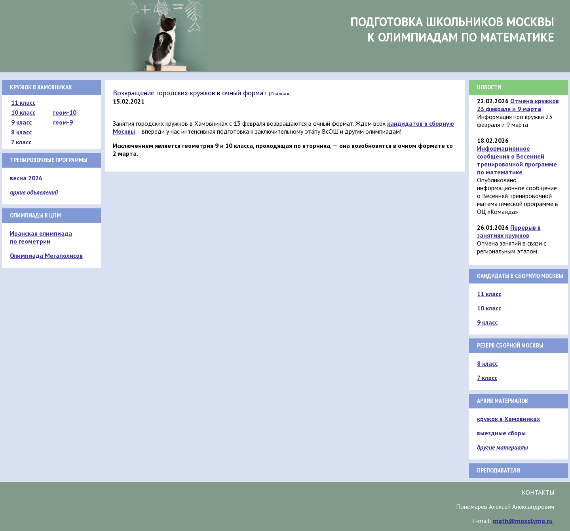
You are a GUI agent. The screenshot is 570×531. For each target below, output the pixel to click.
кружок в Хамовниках (508, 419)
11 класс (23, 102)
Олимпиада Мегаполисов (46, 255)
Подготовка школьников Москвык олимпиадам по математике (452, 29)
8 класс (21, 132)
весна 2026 (26, 178)
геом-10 (64, 112)
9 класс (21, 122)
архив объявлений (34, 192)
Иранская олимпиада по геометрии (41, 237)
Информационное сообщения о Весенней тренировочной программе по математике (517, 160)
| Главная (279, 93)
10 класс (23, 112)
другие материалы (502, 447)
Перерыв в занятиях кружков (509, 231)
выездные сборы (501, 433)
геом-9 (63, 122)
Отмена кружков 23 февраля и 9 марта (518, 105)
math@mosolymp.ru (523, 521)
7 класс (21, 142)
